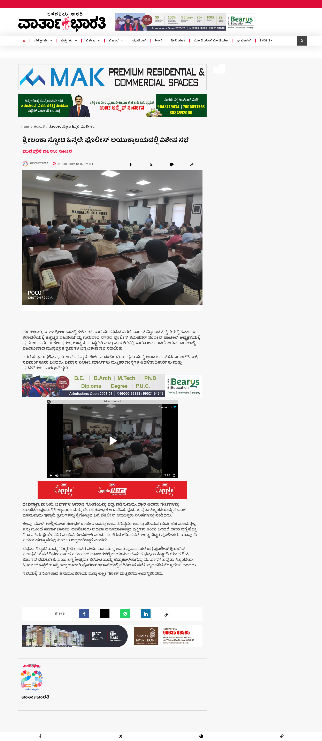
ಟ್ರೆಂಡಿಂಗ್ (139, 40)
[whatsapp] (172, 164)
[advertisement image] (185, 22)
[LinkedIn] (146, 613)
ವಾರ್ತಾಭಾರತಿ (35, 697)
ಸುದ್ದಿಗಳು (41, 40)
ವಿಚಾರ (114, 40)
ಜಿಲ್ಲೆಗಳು (67, 40)
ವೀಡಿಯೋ (177, 40)
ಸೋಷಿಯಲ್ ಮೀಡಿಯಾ (211, 40)
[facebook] (130, 164)
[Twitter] (104, 613)
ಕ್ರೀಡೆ (158, 40)
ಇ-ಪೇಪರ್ (244, 40)
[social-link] (166, 614)
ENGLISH (266, 40)
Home (25, 127)
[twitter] (151, 164)
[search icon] (302, 41)
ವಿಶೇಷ (91, 40)
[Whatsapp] (125, 613)
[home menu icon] (23, 41)
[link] (192, 164)
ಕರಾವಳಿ (39, 127)
